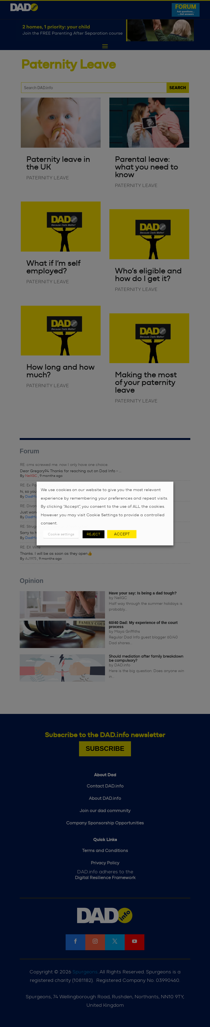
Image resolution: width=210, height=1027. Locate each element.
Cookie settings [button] (61, 534)
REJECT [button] (93, 534)
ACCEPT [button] (122, 534)
